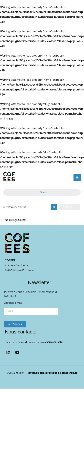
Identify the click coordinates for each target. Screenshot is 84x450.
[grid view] (54, 207)
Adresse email (13, 302)
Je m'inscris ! (15, 324)
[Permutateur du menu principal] (77, 177)
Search (42, 192)
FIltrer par (68, 207)
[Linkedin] (8, 352)
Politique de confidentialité (62, 373)
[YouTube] (17, 352)
